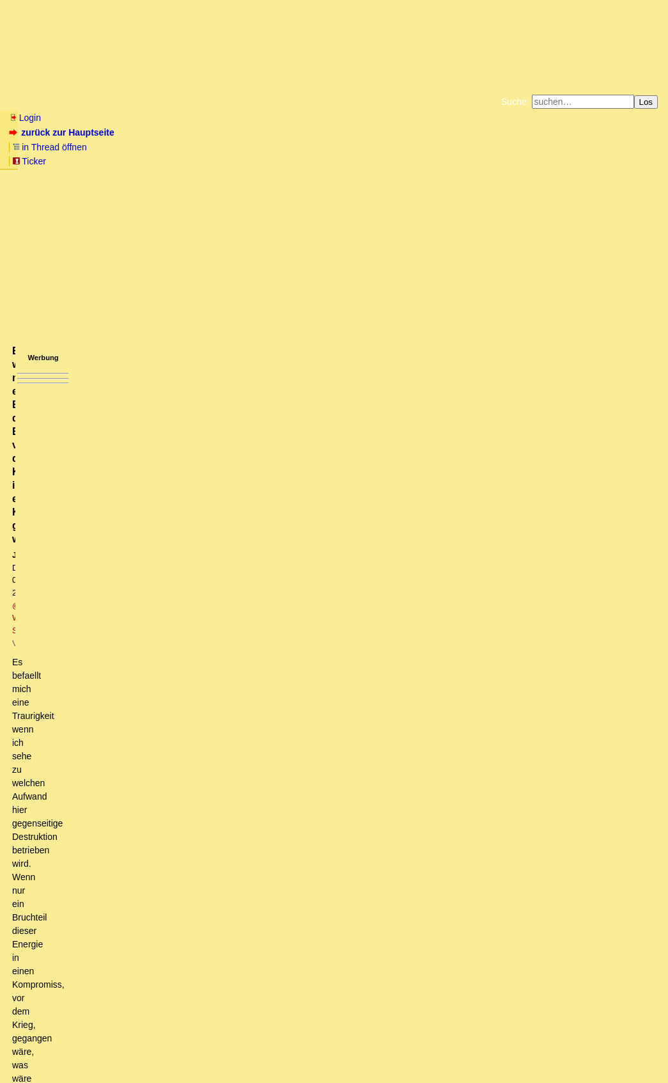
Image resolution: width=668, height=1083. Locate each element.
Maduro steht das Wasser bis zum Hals (130, 737)
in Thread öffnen (157, 132)
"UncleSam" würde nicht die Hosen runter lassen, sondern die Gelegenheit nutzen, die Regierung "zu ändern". (278, 519)
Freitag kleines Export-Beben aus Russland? (131, 1002)
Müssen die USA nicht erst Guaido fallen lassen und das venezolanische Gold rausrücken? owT (234, 713)
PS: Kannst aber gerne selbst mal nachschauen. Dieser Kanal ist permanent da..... (261, 640)
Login (25, 118)
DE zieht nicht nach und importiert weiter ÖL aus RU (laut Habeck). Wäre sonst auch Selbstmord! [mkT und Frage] (254, 411)
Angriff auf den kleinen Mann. (85, 930)
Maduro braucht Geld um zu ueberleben (164, 797)
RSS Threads (79, 1048)
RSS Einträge (33, 1048)
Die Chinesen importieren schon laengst (149, 773)
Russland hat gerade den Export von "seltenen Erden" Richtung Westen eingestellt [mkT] (203, 966)
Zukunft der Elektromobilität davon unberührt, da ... (136, 979)
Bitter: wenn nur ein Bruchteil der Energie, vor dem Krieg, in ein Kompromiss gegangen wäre (225, 846)
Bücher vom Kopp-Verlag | (395, 150)
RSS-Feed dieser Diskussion (448, 366)
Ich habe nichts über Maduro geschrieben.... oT (153, 918)
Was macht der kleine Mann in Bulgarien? (120, 942)
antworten (45, 340)
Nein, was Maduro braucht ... (109, 906)
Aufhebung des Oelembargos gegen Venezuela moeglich (150, 700)
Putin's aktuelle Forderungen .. (97, 870)
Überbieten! (100, 785)
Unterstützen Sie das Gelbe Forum (155, 160)
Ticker (216, 132)
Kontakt (117, 1048)
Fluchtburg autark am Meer (194, 150)
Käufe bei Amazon (271, 160)
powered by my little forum (334, 1067)
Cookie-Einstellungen (534, 160)
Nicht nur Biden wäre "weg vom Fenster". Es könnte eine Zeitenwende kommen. (211, 507)
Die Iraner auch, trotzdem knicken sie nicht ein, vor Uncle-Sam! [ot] (225, 809)
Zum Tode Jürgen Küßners (293, 150)
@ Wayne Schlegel (183, 215)
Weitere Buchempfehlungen (360, 160)
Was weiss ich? (75, 954)
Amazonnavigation (458, 160)
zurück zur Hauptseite (63, 132)
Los (646, 102)
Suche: (515, 102)
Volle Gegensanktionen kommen (99, 991)
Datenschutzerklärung (482, 150)
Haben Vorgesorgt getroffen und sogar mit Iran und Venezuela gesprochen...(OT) (188, 688)
